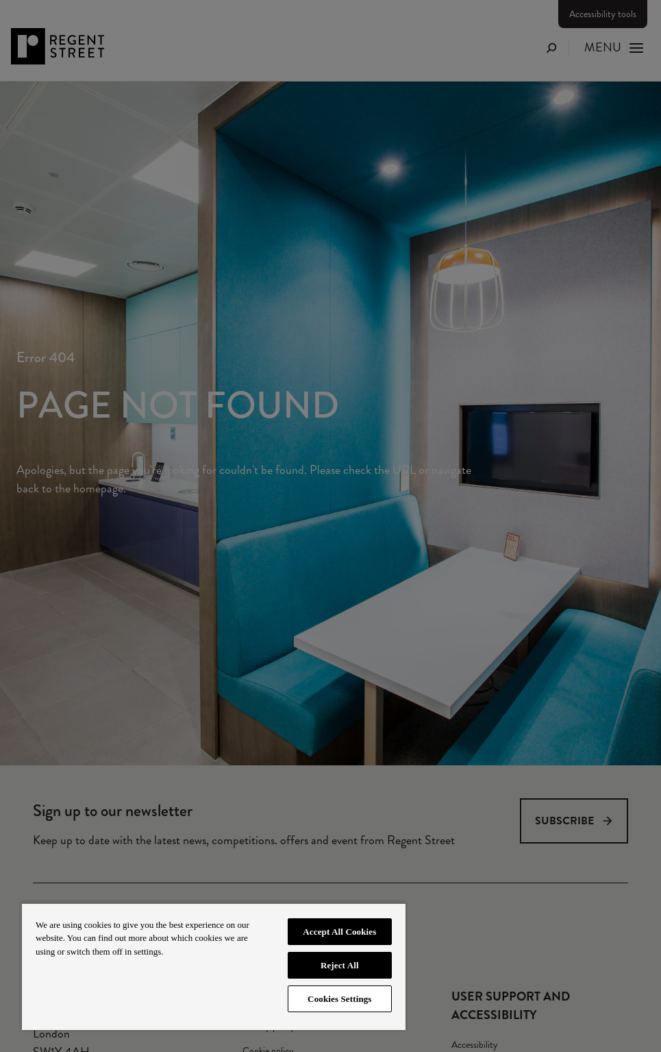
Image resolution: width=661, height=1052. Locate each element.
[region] (214, 966)
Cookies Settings (339, 999)
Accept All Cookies (339, 932)
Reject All (340, 965)
